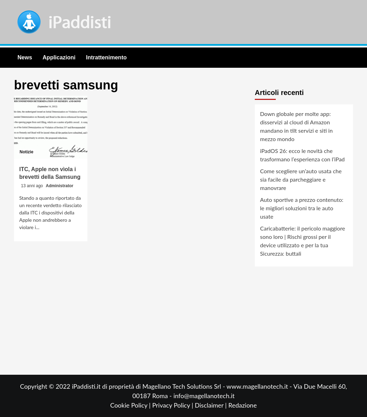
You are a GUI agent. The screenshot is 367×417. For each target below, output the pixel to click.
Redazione (242, 405)
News (24, 57)
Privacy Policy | (173, 405)
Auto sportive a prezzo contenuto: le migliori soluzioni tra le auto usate (301, 208)
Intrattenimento (106, 57)
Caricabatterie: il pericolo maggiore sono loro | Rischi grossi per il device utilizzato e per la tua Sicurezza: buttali (302, 241)
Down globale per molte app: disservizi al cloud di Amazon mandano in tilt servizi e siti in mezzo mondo (296, 126)
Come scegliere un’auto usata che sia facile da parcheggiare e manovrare (300, 179)
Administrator (59, 185)
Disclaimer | (211, 405)
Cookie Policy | (131, 405)
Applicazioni (59, 57)
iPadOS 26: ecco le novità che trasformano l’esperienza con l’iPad (302, 154)
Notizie (26, 151)
